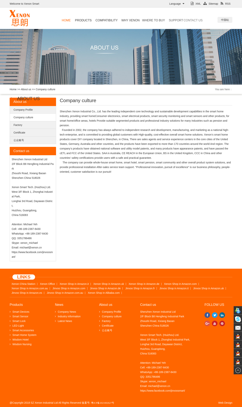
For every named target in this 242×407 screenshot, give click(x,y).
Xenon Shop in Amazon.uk (108, 284)
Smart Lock (18, 321)
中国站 (225, 19)
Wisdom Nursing (21, 344)
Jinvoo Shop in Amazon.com (69, 288)
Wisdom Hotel (19, 339)
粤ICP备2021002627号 (102, 402)
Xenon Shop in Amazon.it (74, 284)
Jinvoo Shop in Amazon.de (105, 288)
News (59, 305)
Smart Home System (23, 334)
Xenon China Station (23, 284)
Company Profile (23, 109)
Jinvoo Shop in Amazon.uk (208, 288)
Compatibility (102, 20)
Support (167, 20)
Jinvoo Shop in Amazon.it (174, 288)
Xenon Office (47, 284)
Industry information (68, 316)
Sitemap (210, 3)
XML (196, 3)
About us (26, 89)
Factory (18, 124)
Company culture (45, 89)
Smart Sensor (19, 316)
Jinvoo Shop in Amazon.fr (140, 288)
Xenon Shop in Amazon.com (180, 284)
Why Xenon (125, 20)
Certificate (19, 132)
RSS (225, 3)
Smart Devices (19, 311)
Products (81, 20)
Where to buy (144, 20)
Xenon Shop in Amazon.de (144, 284)
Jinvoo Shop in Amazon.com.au (65, 293)
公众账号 (19, 140)
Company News (65, 311)
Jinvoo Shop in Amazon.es (27, 293)
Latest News (63, 321)
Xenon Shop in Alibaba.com (104, 293)
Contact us (180, 20)
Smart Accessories (22, 330)
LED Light (17, 325)
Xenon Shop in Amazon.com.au (30, 288)
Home (65, 20)
